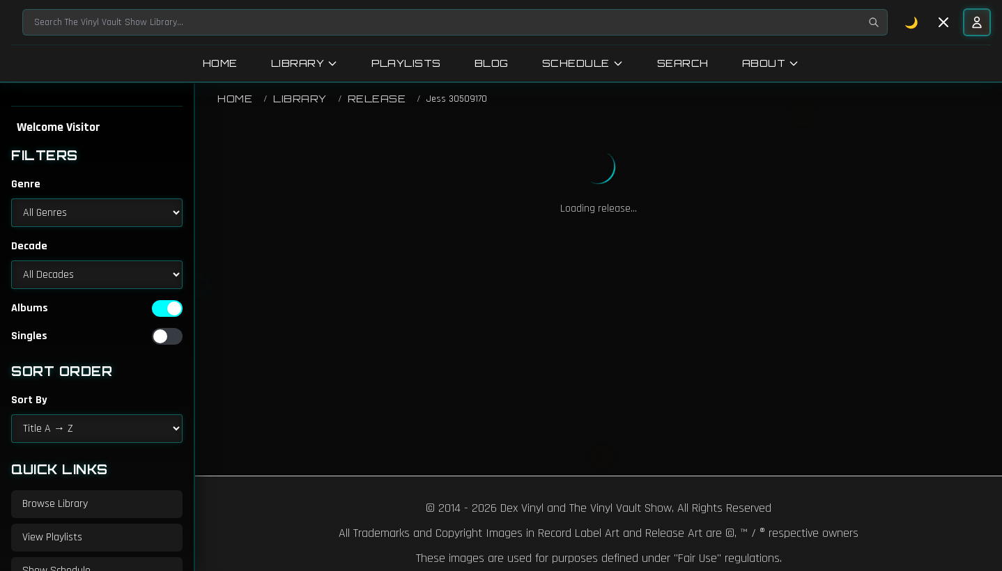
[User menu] (977, 22)
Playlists (406, 63)
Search (683, 63)
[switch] (167, 308)
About (771, 63)
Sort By (29, 400)
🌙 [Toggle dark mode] (911, 22)
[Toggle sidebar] (943, 22)
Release (377, 98)
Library (305, 63)
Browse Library (55, 503)
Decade (29, 246)
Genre (25, 184)
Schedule (583, 63)
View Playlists (52, 537)
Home (220, 63)
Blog (492, 63)
